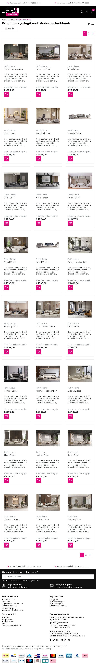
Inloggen (54, 599)
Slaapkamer (7, 619)
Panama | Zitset (43, 69)
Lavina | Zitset (42, 455)
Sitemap (48, 649)
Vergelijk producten (58, 606)
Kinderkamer (7, 621)
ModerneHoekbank (23, 19)
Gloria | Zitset (74, 391)
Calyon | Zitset (75, 519)
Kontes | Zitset (11, 326)
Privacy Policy (8, 608)
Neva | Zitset (42, 198)
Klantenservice (8, 599)
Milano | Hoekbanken (46, 391)
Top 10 (4, 624)
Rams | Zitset (74, 198)
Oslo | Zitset (9, 198)
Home (4, 19)
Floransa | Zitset (11, 519)
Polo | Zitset (74, 326)
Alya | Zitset (9, 455)
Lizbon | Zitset (43, 519)
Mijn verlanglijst (56, 604)
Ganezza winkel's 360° (11, 626)
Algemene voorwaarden (12, 604)
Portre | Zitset (11, 391)
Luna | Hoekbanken (46, 326)
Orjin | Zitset (10, 262)
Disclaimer (27, 649)
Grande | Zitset (75, 133)
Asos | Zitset (73, 455)
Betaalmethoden (9, 606)
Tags (11, 19)
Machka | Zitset (43, 133)
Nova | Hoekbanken (14, 69)
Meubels (5, 617)
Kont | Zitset (42, 262)
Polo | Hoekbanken (77, 262)
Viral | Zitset (9, 133)
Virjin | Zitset (74, 69)
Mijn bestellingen (57, 602)
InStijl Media (63, 646)
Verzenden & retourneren (13, 610)
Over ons (6, 602)
